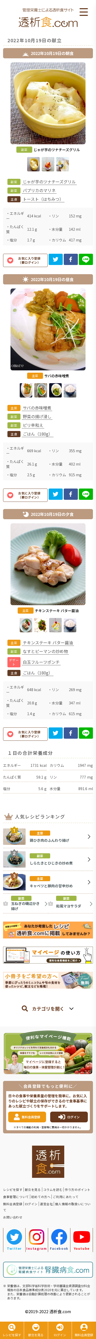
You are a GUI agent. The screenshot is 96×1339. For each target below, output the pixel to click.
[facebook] (71, 259)
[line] (86, 259)
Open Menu (84, 12)
